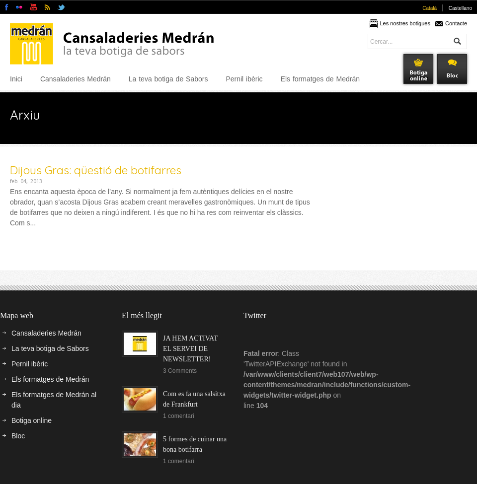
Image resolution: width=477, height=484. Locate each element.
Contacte (456, 23)
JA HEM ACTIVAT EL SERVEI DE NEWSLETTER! (190, 349)
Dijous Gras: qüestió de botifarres (95, 170)
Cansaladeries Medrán (75, 79)
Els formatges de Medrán (320, 79)
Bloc (18, 436)
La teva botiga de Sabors (168, 79)
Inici (16, 79)
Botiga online (31, 420)
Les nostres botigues (405, 23)
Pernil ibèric (244, 79)
